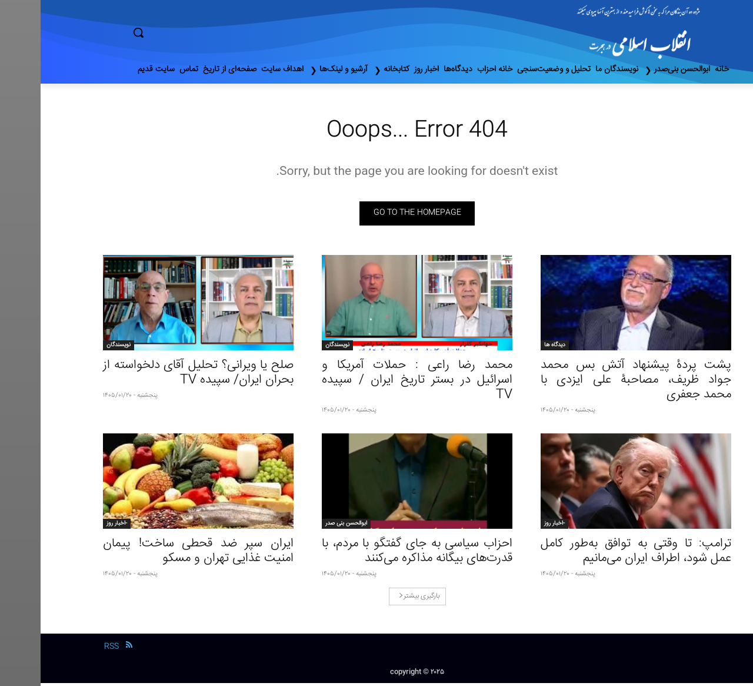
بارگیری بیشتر (378, 599)
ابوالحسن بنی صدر (305, 526)
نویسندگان (297, 348)
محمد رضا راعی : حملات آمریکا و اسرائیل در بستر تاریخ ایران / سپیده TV (376, 383)
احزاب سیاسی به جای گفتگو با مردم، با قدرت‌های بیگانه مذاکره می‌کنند (376, 554)
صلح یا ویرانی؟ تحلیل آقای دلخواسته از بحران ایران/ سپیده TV (157, 376)
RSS (71, 649)
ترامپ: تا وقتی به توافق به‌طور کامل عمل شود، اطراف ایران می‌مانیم (595, 554)
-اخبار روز (514, 526)
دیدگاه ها (514, 348)
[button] (188, 32)
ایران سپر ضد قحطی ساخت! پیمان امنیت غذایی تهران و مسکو (157, 554)
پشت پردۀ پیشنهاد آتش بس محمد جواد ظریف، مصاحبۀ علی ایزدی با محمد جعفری (595, 383)
